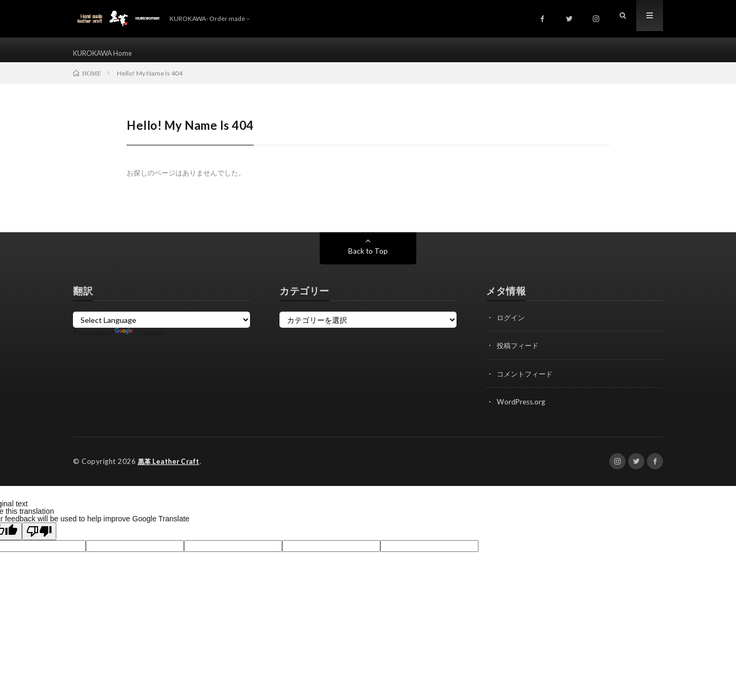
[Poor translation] (39, 538)
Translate (141, 340)
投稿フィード (519, 353)
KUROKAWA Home (106, 53)
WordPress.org (522, 409)
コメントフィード (527, 381)
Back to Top (368, 258)
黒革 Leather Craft (171, 469)
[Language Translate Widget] (161, 328)
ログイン (512, 325)
